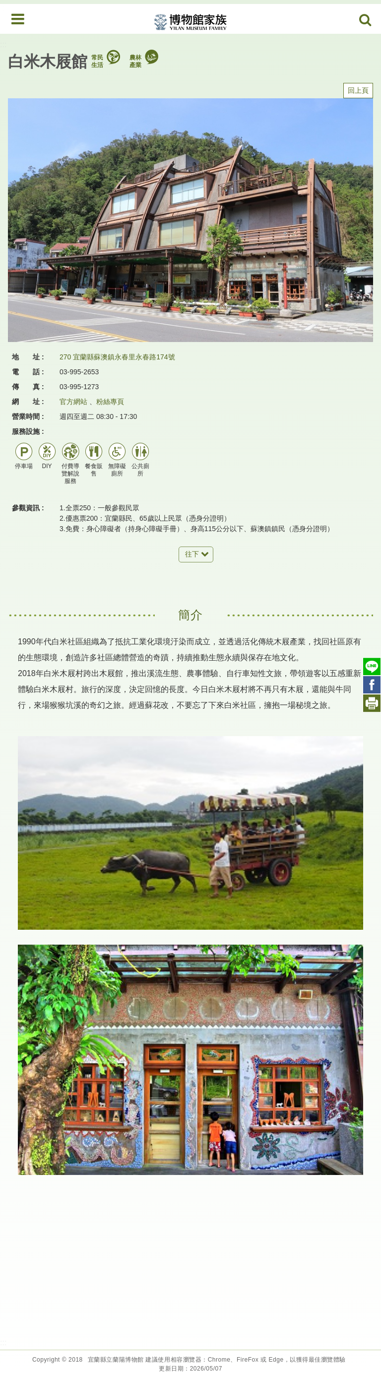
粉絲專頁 (110, 402)
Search (365, 20)
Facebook (372, 685)
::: (3, 44)
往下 (192, 554)
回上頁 (358, 90)
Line (372, 666)
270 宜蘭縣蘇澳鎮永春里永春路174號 (117, 357)
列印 (372, 703)
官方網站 (73, 402)
